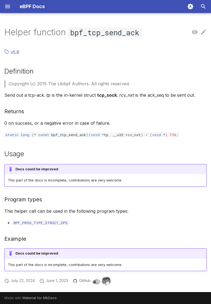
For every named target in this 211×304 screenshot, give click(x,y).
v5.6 (11, 52)
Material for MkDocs (40, 298)
